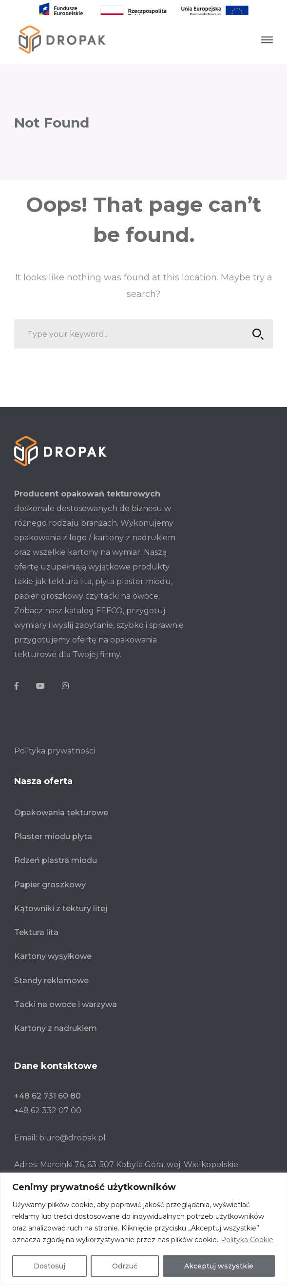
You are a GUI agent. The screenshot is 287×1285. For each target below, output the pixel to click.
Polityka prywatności (54, 745)
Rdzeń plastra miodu (55, 854)
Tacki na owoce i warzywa (65, 998)
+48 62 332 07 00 (47, 1104)
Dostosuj (49, 1266)
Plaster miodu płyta (53, 830)
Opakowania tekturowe (61, 806)
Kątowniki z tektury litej (60, 902)
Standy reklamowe (51, 974)
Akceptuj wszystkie (218, 1266)
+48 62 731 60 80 (47, 1090)
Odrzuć (124, 1266)
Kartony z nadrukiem (55, 1022)
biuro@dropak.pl (72, 1131)
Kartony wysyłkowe (53, 950)
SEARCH (255, 328)
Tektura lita (36, 926)
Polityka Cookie (247, 1239)
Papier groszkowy (50, 878)
